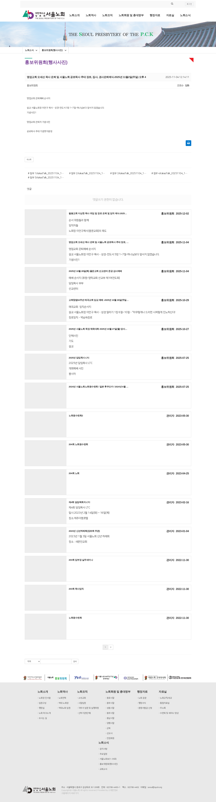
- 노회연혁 (61, 698)
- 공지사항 (102, 749)
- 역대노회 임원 (63, 708)
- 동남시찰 (109, 718)
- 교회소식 (102, 769)
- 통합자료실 (164, 703)
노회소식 (185, 15)
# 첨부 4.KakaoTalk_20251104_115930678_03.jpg (170, 173)
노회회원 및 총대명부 (131, 15)
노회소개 (74, 15)
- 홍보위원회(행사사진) (108, 764)
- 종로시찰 (109, 698)
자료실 (170, 15)
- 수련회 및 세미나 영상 (168, 713)
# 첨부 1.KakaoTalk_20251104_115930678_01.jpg (46, 173)
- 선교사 (108, 733)
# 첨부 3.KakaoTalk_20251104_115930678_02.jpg (128, 173)
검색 (74, 661)
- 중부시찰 (109, 703)
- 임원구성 (42, 703)
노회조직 (107, 15)
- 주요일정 (102, 754)
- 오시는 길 (42, 718)
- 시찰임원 (81, 703)
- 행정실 (41, 708)
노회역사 (91, 15)
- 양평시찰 (109, 723)
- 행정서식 (141, 703)
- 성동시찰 (109, 708)
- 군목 (108, 728)
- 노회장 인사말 (44, 698)
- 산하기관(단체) (84, 713)
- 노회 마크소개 (44, 713)
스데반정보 (113, 790)
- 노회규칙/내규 (165, 698)
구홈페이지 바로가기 (70, 793)
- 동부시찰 (109, 713)
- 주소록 (162, 708)
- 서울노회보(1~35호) (107, 759)
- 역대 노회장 (63, 703)
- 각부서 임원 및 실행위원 (88, 708)
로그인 (189, 4)
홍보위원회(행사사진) (54, 50)
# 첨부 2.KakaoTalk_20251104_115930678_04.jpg (87, 173)
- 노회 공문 (142, 698)
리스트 (29, 160)
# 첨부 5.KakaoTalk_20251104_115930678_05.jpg (46, 177)
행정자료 (155, 15)
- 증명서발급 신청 (144, 708)
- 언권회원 (109, 738)
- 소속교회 (81, 698)
